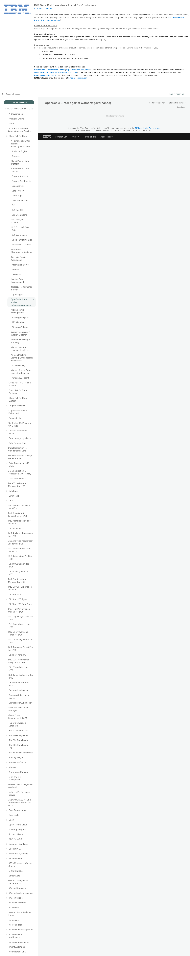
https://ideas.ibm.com (50, 20)
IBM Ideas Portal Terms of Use (147, 128)
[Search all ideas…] (22, 94)
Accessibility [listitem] (107, 137)
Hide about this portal (43, 8)
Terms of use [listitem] (89, 137)
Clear (31, 109)
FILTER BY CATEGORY (15, 109)
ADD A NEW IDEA (19, 102)
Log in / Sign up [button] (177, 94)
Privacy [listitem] (75, 137)
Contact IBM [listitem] (61, 137)
